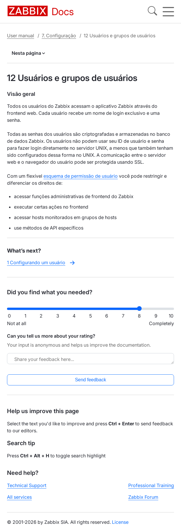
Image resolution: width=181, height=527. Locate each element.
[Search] (152, 11)
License (120, 522)
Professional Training (151, 485)
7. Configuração (59, 35)
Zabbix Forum (143, 497)
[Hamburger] (168, 11)
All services (19, 497)
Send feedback (90, 379)
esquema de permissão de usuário (80, 176)
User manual (20, 35)
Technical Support (26, 485)
